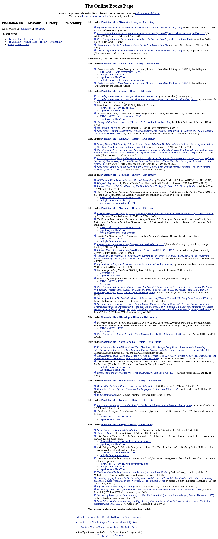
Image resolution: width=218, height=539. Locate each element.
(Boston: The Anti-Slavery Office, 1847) (151, 33)
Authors (112, 522)
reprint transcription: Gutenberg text (117, 233)
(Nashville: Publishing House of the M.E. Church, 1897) (144, 405)
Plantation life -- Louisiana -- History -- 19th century (128, 174)
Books (84, 527)
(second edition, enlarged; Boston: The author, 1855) (155, 495)
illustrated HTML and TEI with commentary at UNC (125, 441)
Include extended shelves (147, 13)
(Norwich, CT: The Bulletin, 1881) (153, 479)
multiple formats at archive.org (115, 74)
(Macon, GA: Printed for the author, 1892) (134, 122)
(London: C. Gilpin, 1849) (145, 39)
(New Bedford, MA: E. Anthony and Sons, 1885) (155, 357)
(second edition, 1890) (132, 472)
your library (25, 28)
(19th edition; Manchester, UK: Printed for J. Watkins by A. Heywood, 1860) (153, 307)
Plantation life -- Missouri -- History (25, 39)
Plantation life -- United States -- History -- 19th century (35, 41)
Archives (113, 527)
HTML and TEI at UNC (111, 238)
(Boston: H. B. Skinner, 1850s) (150, 348)
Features (102, 527)
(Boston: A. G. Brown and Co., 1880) (139, 27)
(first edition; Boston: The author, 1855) (149, 489)
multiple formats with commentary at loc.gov (122, 80)
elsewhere (39, 28)
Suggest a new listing (132, 517)
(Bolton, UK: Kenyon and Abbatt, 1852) (153, 290)
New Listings (98, 522)
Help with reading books (87, 517)
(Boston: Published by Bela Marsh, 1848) (139, 334)
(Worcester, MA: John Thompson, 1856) (152, 257)
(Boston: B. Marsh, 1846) (154, 161)
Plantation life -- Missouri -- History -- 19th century (128, 22)
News (92, 527)
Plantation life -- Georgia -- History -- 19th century (127, 91)
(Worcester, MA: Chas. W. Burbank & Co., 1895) (136, 372)
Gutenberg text (107, 273)
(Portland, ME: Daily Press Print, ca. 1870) (153, 298)
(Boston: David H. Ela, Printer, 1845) (154, 151)
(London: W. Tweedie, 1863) (139, 50)
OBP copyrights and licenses (109, 535)
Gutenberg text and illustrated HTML (118, 203)
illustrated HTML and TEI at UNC (117, 108)
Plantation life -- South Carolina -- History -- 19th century (131, 380)
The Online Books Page (109, 6)
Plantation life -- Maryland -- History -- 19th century (128, 208)
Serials (141, 522)
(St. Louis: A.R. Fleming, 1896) (146, 186)
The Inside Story (129, 527)
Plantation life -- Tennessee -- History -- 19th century (128, 400)
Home (77, 522)
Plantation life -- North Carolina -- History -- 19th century (131, 342)
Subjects (131, 522)
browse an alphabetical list (95, 16)
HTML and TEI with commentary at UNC (120, 72)
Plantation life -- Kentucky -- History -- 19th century (128, 138)
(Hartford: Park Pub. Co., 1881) (131, 244)
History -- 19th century (19, 44)
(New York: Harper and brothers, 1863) (147, 99)
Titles (121, 522)
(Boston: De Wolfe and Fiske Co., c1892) (136, 250)
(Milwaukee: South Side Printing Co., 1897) (142, 83)
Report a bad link (110, 517)
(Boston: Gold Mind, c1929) (138, 389)
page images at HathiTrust (112, 77)
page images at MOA (110, 275)
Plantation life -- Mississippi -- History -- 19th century (129, 317)
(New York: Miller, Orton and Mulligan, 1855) (134, 264)
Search (86, 522)
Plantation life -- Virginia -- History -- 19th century (127, 424)
